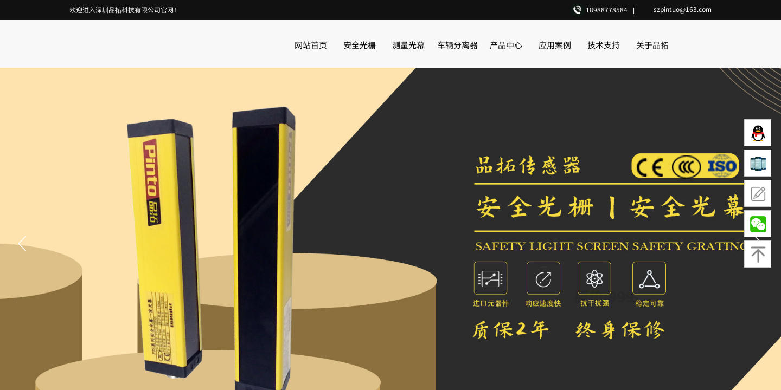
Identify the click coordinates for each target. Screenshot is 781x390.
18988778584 (607, 9)
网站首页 (311, 44)
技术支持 (603, 44)
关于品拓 (652, 44)
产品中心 (506, 44)
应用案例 (555, 44)
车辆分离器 (457, 44)
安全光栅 (359, 44)
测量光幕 (408, 44)
